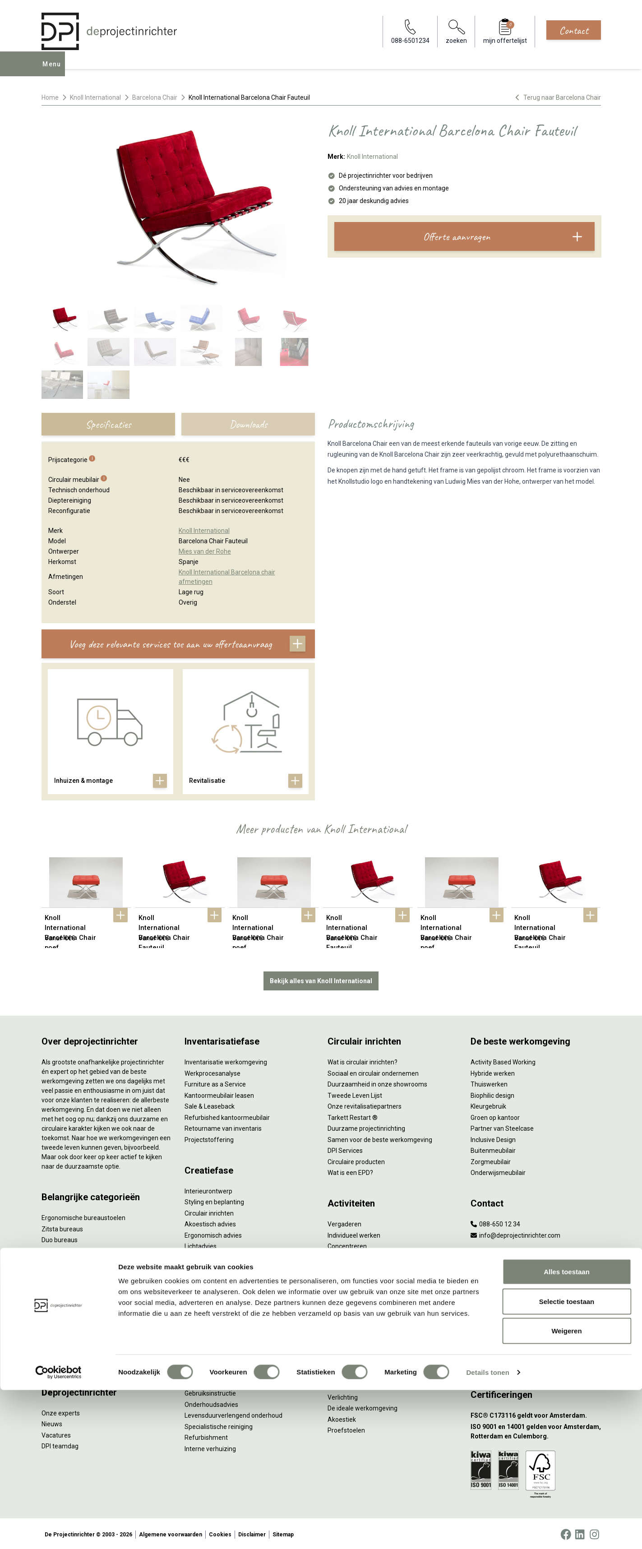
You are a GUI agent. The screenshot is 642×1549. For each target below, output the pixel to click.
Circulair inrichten (209, 1211)
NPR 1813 (342, 1384)
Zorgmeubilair (491, 1160)
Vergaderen (344, 1222)
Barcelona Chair (154, 97)
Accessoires (59, 1360)
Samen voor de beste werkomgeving (380, 1138)
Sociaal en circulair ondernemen (373, 1071)
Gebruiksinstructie (210, 1391)
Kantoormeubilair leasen (219, 1093)
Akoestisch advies (210, 1222)
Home (50, 97)
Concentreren (347, 1244)
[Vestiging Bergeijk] (536, 1329)
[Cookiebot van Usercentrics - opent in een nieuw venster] (58, 1531)
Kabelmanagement (212, 1255)
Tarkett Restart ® (353, 1115)
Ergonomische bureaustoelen (83, 1216)
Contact (573, 30)
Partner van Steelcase (502, 1126)
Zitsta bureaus (62, 1227)
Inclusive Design (493, 1138)
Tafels (51, 1315)
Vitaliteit (339, 1340)
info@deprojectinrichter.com (515, 1233)
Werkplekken (60, 1337)
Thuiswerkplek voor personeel (227, 1318)
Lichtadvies (201, 1244)
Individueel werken (354, 1233)
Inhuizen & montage (213, 1307)
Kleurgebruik (488, 1104)
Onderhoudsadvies (211, 1402)
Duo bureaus (60, 1238)
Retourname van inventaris (223, 1126)
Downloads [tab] (248, 424)
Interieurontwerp (208, 1189)
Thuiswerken (489, 1082)
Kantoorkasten (62, 1282)
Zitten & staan (348, 1351)
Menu (54, 70)
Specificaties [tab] (108, 424)
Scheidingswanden (69, 1293)
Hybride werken (493, 1071)
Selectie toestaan (567, 1460)
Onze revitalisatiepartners (365, 1104)
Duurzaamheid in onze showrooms (377, 1082)
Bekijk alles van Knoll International (321, 979)
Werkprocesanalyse (212, 1071)
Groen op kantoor (495, 1115)
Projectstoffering (66, 1249)
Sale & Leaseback (210, 1104)
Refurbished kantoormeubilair (227, 1115)
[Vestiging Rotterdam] (536, 1307)
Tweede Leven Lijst (355, 1093)
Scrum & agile (347, 1277)
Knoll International (95, 97)
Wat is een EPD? (350, 1170)
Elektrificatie (59, 1348)
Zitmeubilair (59, 1271)
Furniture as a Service (215, 1082)
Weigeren (566, 1490)
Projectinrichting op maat (363, 1288)
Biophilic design (492, 1093)
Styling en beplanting (214, 1200)
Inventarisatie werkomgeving (226, 1060)
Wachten (340, 1255)
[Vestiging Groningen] (536, 1351)
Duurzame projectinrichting (366, 1126)
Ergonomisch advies (213, 1233)
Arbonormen (346, 1373)
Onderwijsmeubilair (498, 1170)
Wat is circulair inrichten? (362, 1060)
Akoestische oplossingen (77, 1260)
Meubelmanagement (215, 1340)
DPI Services (202, 1329)
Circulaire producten (356, 1160)
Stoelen (53, 1304)
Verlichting (57, 1326)
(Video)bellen (346, 1266)
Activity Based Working (503, 1060)
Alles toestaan (567, 1430)
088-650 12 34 (495, 1222)
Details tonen (487, 1531)
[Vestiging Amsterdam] (536, 1285)
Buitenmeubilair (493, 1148)
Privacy (338, 1362)
